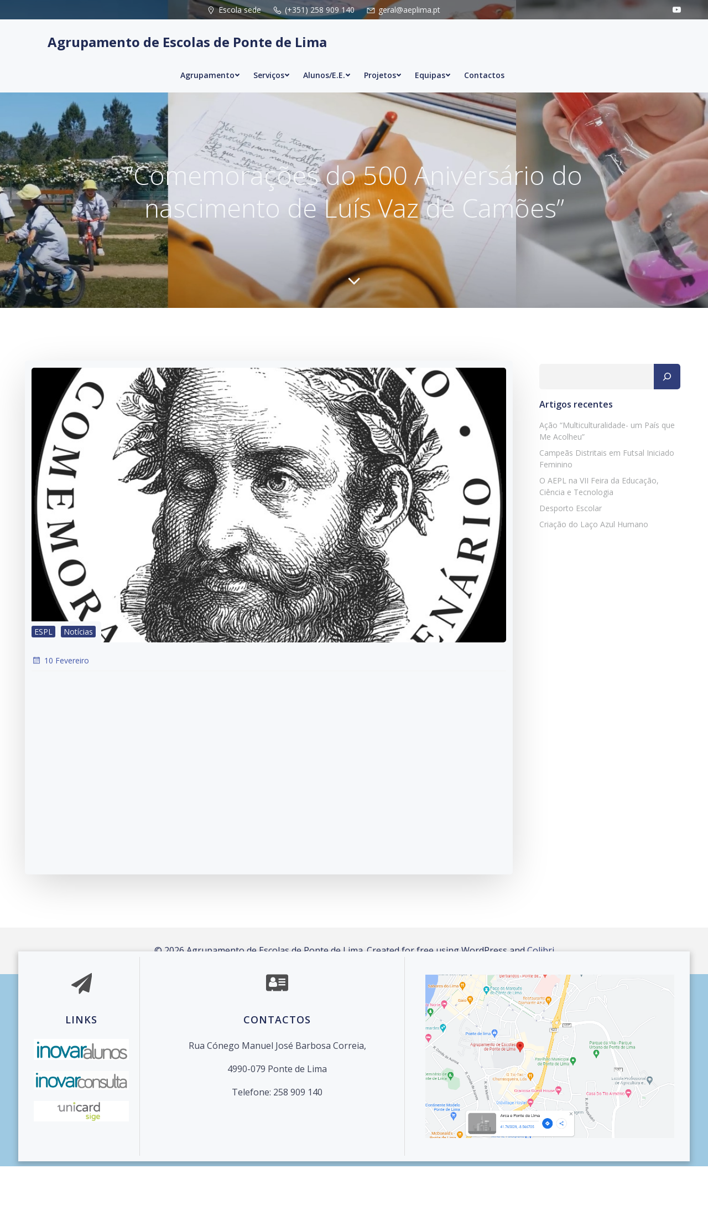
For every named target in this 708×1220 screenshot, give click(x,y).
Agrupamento (210, 62)
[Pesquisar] (673, 427)
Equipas (433, 62)
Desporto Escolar (564, 559)
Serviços (271, 62)
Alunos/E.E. (327, 62)
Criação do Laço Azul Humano (587, 575)
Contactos (484, 62)
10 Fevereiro (58, 716)
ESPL (42, 686)
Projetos (383, 62)
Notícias (76, 686)
